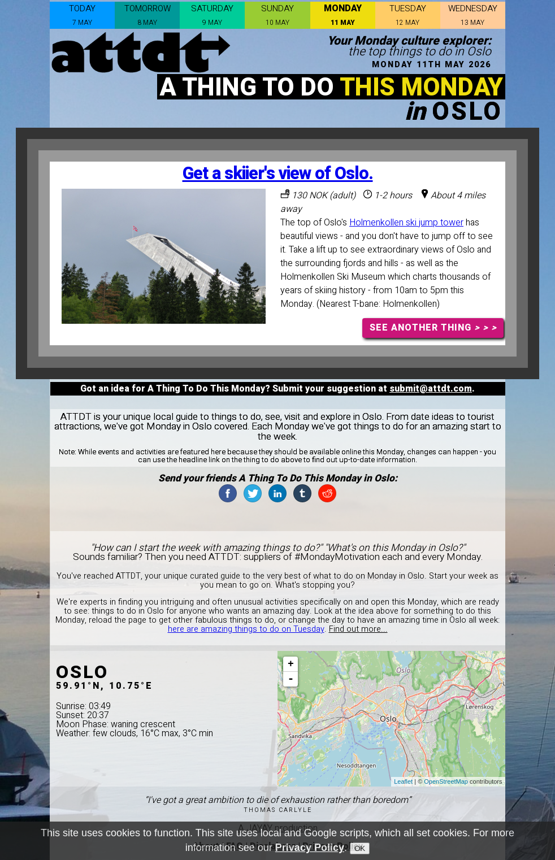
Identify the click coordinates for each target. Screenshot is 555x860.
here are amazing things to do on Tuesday (246, 629)
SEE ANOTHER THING (433, 328)
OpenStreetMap (446, 781)
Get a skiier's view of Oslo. (278, 173)
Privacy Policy (309, 849)
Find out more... (358, 629)
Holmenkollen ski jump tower (406, 222)
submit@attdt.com (430, 389)
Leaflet (403, 781)
